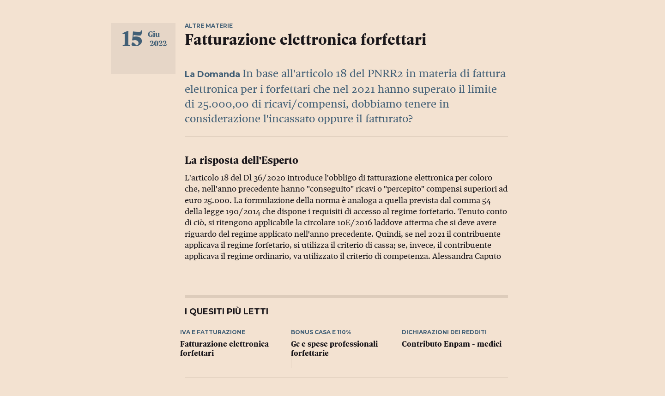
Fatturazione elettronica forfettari (224, 348)
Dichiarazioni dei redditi (444, 332)
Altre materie (209, 25)
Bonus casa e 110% (321, 332)
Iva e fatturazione (212, 332)
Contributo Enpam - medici (452, 344)
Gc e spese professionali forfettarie (334, 348)
